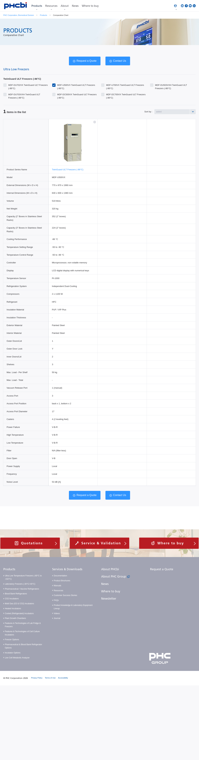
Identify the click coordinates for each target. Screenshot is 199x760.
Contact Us (119, 60)
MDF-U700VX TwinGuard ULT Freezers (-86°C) (125, 85)
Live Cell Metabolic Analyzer (17, 658)
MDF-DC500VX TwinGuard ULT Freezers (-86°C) (77, 94)
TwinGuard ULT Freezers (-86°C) (67, 169)
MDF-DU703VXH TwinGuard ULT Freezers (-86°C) (24, 94)
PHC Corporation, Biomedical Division (18, 15)
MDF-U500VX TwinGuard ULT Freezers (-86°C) (76, 85)
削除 (94, 122)
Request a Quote (87, 60)
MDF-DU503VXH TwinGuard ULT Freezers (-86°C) (171, 85)
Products (43, 15)
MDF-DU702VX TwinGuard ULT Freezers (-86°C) (28, 85)
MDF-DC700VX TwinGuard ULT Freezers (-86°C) (125, 94)
